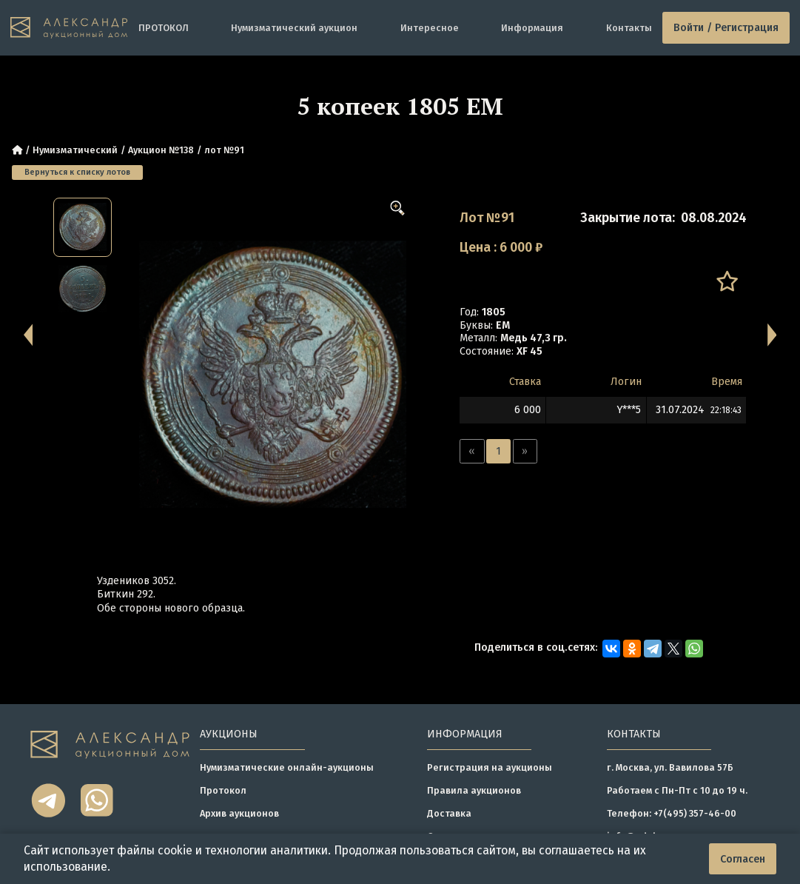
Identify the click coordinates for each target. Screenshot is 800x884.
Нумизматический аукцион (294, 27)
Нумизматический (75, 149)
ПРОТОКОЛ (163, 27)
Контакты (629, 27)
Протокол (223, 790)
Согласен (742, 859)
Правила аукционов (474, 790)
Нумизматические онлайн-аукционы (287, 767)
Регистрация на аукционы (489, 767)
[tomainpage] (68, 27)
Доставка (449, 813)
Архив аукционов (239, 813)
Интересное (429, 27)
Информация (532, 27)
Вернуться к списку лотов (77, 172)
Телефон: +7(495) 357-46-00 (671, 813)
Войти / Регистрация (726, 27)
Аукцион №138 (161, 149)
